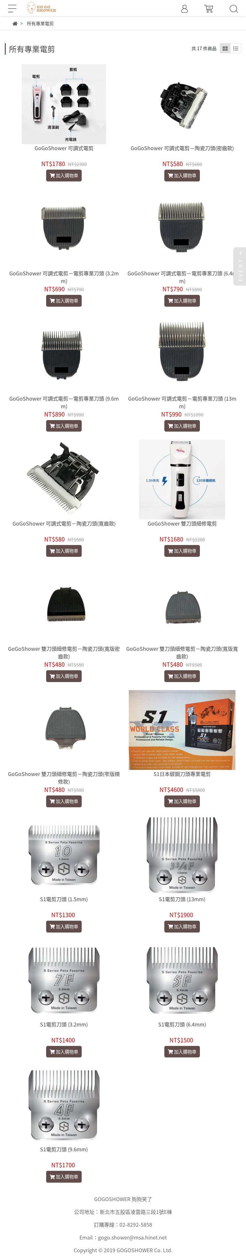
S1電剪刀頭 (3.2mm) (64, 1024)
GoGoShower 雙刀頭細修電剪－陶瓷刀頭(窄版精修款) (64, 777)
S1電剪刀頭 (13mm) (182, 899)
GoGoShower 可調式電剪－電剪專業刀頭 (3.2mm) (64, 277)
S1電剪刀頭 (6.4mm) (182, 1024)
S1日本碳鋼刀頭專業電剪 (182, 774)
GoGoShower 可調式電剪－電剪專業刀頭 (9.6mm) (64, 402)
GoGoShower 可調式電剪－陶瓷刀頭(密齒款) (182, 148)
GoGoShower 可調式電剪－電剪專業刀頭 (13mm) (182, 402)
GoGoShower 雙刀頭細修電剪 (182, 523)
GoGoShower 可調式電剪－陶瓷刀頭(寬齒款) (64, 523)
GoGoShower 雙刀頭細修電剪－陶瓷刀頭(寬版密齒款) (64, 652)
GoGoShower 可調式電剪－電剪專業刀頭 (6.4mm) (182, 277)
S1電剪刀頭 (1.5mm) (64, 899)
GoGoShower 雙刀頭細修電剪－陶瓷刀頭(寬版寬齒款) (182, 652)
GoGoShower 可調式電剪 (64, 148)
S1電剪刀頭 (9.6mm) (64, 1149)
